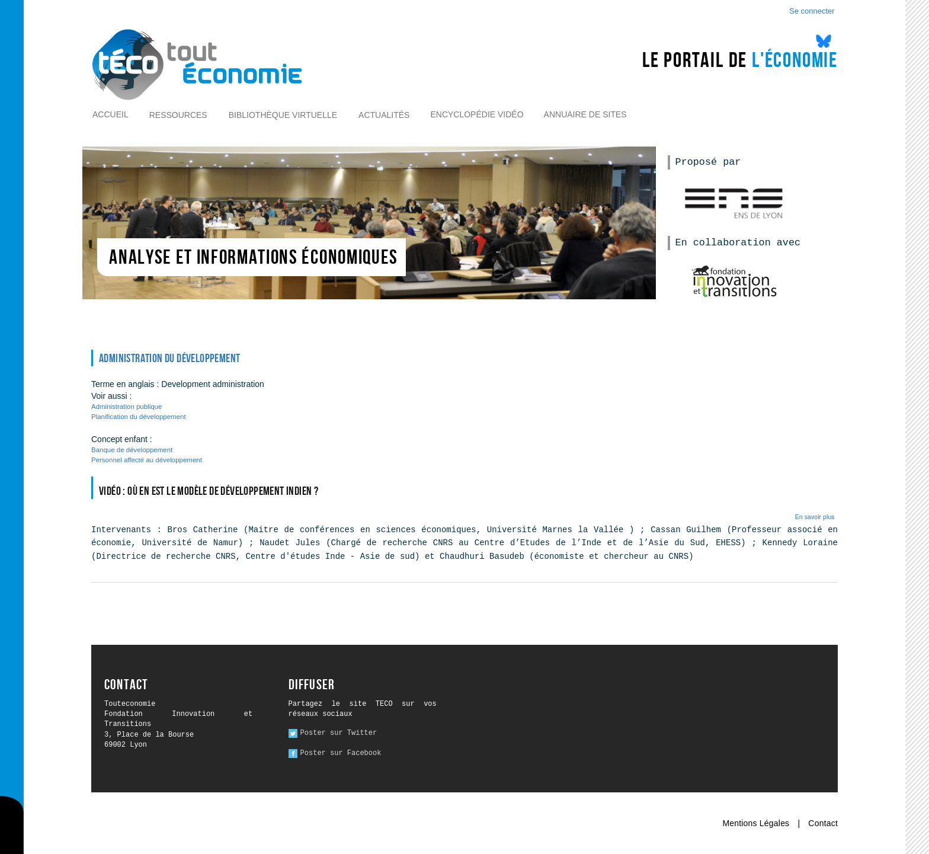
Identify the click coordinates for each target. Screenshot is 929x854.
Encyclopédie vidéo (476, 114)
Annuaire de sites (585, 114)
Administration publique (126, 406)
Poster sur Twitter (338, 733)
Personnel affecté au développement (146, 459)
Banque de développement (131, 449)
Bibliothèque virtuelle (283, 115)
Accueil (110, 114)
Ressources (178, 115)
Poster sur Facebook (341, 753)
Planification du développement (138, 416)
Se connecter (812, 11)
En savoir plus (815, 516)
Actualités (383, 115)
